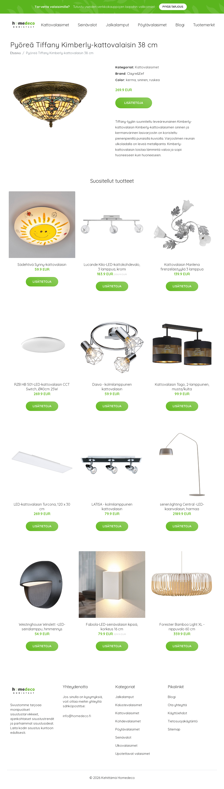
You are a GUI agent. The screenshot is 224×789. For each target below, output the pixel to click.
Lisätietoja (133, 106)
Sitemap (174, 733)
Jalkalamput (117, 26)
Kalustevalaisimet (128, 709)
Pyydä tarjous (173, 6)
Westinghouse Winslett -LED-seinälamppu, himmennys (42, 630)
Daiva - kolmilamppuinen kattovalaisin (112, 390)
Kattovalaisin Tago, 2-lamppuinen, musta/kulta (182, 390)
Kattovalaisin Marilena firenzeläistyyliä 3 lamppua (182, 270)
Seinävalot (87, 26)
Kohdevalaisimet (128, 725)
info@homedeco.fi (77, 720)
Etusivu (15, 57)
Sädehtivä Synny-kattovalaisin (42, 268)
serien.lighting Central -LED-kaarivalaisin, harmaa (182, 510)
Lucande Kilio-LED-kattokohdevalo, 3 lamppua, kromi (112, 270)
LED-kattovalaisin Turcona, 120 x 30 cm (42, 510)
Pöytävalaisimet (152, 26)
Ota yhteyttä (177, 709)
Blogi (179, 26)
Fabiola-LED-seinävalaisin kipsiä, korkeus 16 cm (112, 630)
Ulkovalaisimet (126, 749)
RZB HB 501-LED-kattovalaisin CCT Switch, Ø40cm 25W (42, 390)
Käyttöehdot (177, 717)
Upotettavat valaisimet (132, 757)
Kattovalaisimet (55, 26)
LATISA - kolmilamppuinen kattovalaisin (112, 510)
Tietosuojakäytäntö (183, 725)
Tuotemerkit (204, 26)
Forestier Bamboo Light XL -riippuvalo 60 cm (182, 630)
